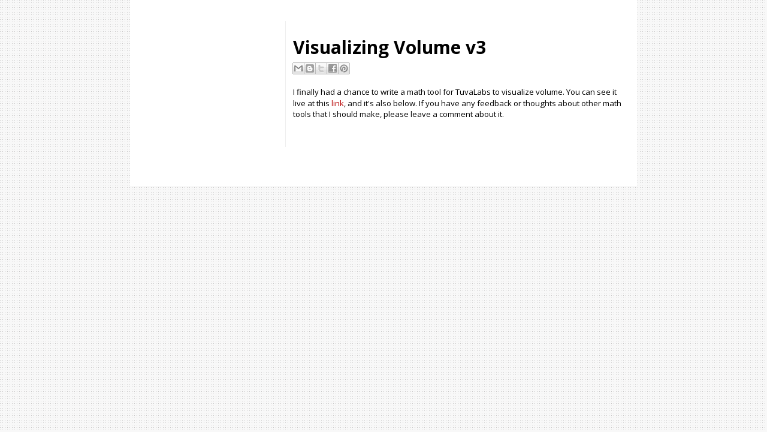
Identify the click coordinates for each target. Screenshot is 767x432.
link (337, 103)
